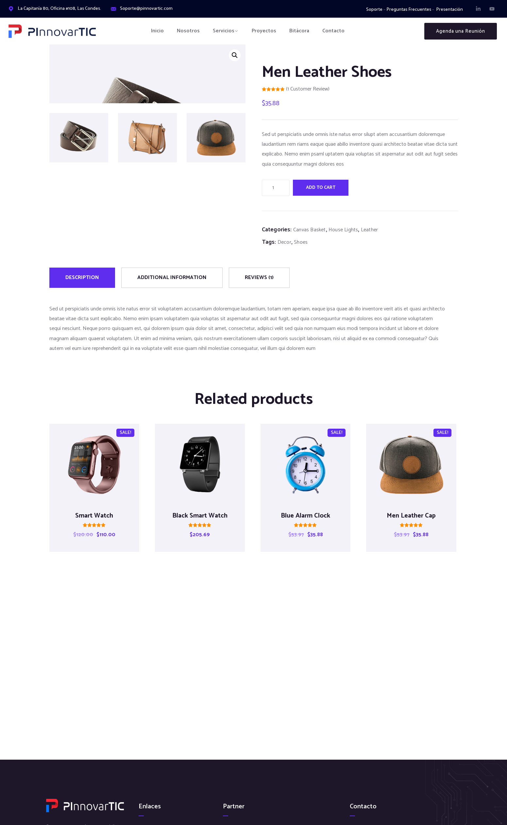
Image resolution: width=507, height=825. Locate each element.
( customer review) (308, 89)
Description (82, 289)
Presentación (449, 9)
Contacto (333, 30)
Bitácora (299, 30)
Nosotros (188, 30)
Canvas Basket (309, 229)
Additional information (172, 289)
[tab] (82, 289)
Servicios (223, 30)
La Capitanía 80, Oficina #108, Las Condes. (59, 9)
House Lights (343, 229)
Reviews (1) (259, 289)
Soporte (374, 9)
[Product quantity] (276, 188)
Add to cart (320, 187)
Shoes (301, 242)
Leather (369, 229)
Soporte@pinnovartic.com (146, 9)
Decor (284, 242)
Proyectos (264, 30)
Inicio (157, 30)
